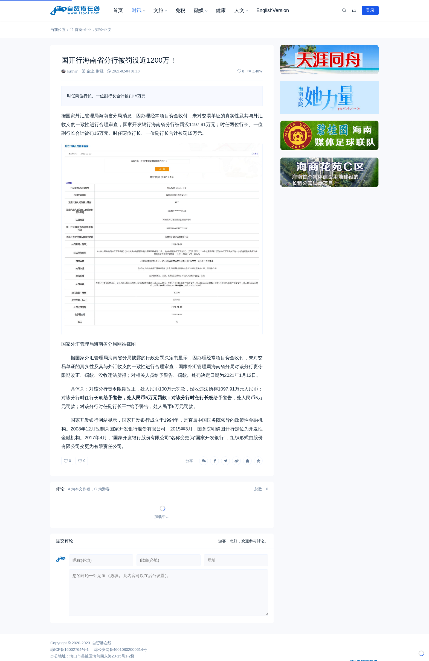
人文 (239, 10)
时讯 (136, 10)
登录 (370, 10)
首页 (118, 10)
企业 (87, 29)
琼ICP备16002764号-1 (69, 654)
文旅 (158, 10)
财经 (99, 29)
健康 (221, 10)
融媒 (199, 10)
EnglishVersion (272, 10)
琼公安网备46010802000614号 (120, 654)
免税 (180, 10)
